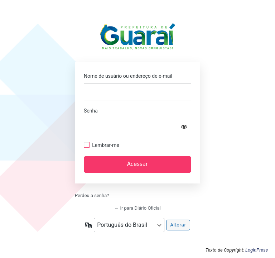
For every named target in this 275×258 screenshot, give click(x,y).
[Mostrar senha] (184, 126)
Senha (91, 111)
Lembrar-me (105, 145)
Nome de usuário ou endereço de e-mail (128, 76)
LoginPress (256, 250)
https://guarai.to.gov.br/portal (137, 38)
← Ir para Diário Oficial (137, 208)
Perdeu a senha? (92, 195)
